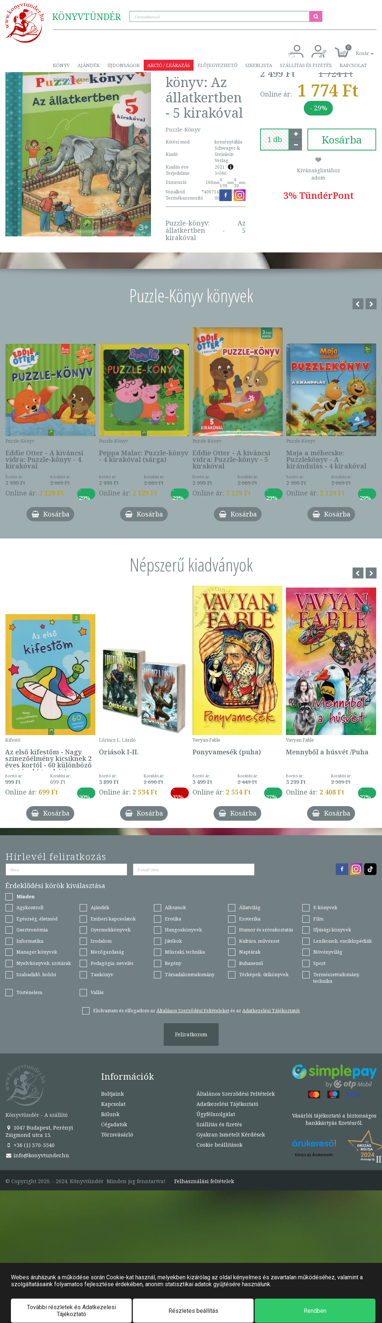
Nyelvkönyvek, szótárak (43, 963)
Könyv (61, 65)
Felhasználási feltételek (204, 1181)
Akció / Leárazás (168, 65)
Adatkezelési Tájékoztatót (271, 1010)
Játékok (173, 941)
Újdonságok (123, 65)
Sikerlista (258, 65)
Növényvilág (327, 952)
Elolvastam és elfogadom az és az (196, 1010)
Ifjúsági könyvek (332, 929)
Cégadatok (114, 1124)
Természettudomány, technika (336, 978)
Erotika (173, 918)
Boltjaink (112, 1093)
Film (318, 918)
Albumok (175, 907)
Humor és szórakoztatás (266, 929)
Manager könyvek (36, 952)
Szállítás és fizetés (306, 65)
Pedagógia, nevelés (112, 963)
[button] (356, 49)
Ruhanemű (251, 963)
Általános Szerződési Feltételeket (192, 1010)
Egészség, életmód (36, 918)
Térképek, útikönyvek (264, 974)
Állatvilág (249, 907)
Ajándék (88, 65)
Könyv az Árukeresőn (314, 1155)
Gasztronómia (32, 929)
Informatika (29, 941)
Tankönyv (102, 974)
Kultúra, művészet (259, 941)
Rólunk (110, 1114)
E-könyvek (325, 907)
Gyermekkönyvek (111, 929)
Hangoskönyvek (183, 929)
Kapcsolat (353, 65)
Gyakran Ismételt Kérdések (230, 1134)
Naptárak (249, 952)
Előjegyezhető (218, 65)
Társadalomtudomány (189, 974)
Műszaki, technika (185, 952)
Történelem (29, 992)
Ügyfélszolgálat (215, 1114)
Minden (25, 896)
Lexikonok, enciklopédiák (342, 941)
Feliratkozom (191, 1034)
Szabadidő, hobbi (36, 974)
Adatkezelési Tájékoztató (227, 1103)
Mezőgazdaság (107, 952)
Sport (319, 963)
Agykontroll (29, 907)
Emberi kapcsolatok (113, 918)
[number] (274, 139)
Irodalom (101, 941)
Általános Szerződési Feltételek (235, 1093)
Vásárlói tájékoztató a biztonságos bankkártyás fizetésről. (334, 1119)
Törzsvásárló (71, 79)
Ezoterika (249, 918)
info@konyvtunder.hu (37, 1155)
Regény (173, 963)
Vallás (97, 992)
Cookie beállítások (219, 1144)
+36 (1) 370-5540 (30, 1145)
